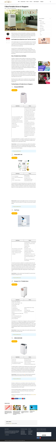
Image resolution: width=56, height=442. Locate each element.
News (19, 1)
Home (5, 4)
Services (31, 1)
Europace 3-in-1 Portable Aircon (21, 281)
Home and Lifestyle (12, 8)
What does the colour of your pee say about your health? (25, 412)
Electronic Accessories (42, 23)
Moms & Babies (42, 28)
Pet (40, 33)
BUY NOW (14, 213)
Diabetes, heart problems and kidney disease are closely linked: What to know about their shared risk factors (17, 413)
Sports (40, 31)
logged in (10, 423)
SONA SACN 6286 (18, 338)
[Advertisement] (23, 194)
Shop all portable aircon (17, 206)
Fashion (41, 34)
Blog (7, 4)
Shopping (41, 1)
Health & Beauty (42, 26)
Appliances (8, 8)
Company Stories (23, 1)
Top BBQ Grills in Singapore (32, 411)
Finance (27, 1)
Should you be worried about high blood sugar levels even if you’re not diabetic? (8, 412)
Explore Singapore (36, 1)
